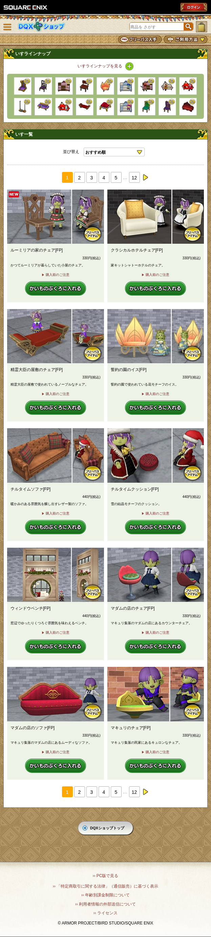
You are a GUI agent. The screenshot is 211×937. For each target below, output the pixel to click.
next (145, 177)
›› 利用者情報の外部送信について (105, 904)
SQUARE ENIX (25, 7)
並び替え (71, 151)
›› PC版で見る (106, 875)
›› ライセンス (105, 913)
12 (134, 177)
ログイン (194, 7)
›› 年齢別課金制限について (105, 895)
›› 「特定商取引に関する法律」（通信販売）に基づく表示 (105, 886)
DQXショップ (41, 26)
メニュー (7, 27)
